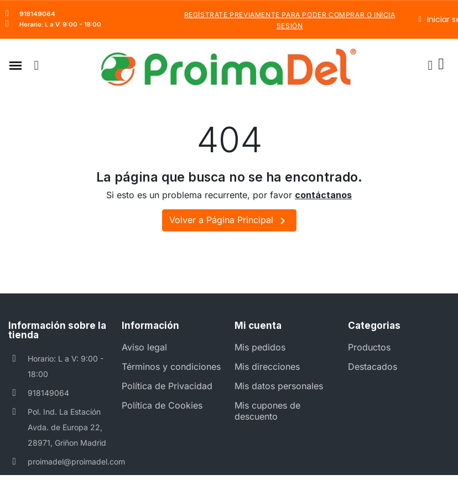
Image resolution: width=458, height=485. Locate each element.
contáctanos (323, 194)
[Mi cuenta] (430, 65)
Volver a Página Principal (229, 221)
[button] (15, 65)
